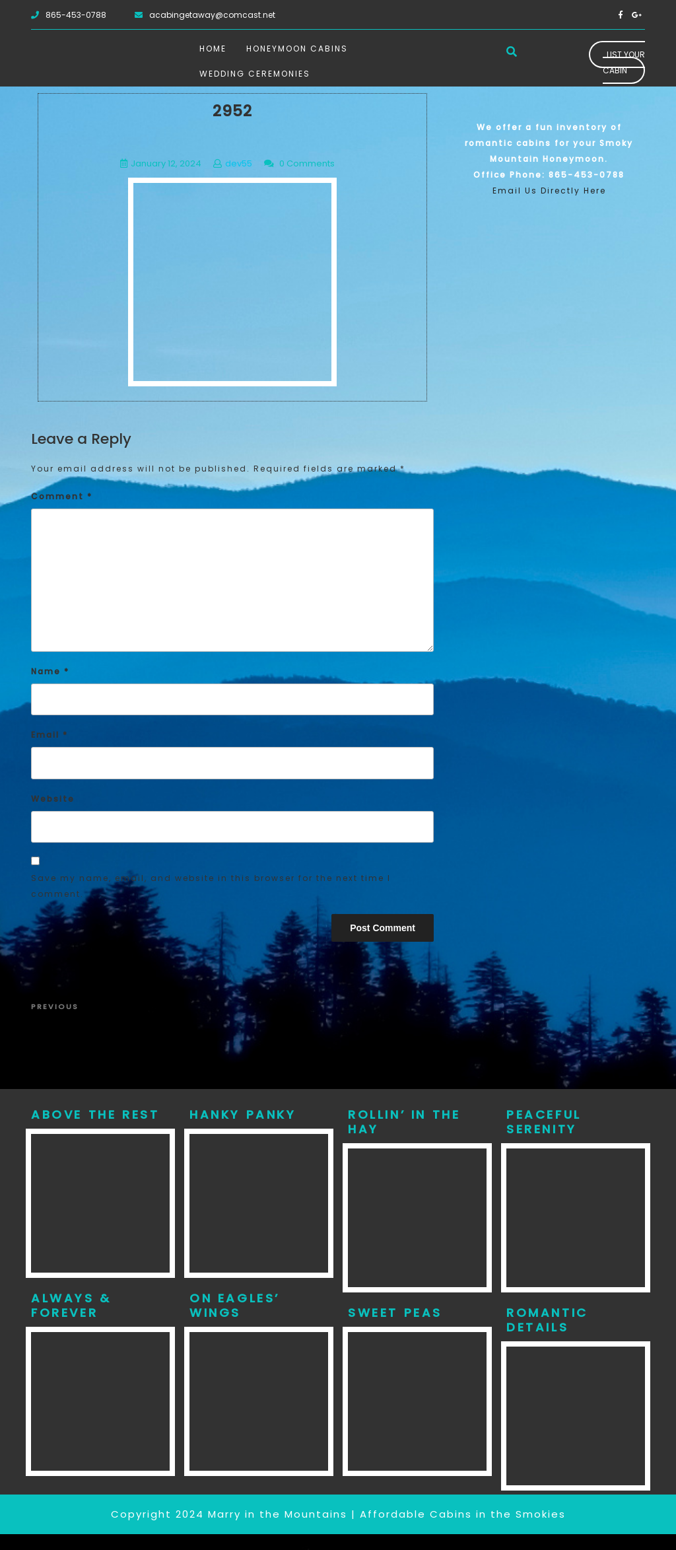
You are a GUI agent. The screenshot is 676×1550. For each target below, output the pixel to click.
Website (53, 798)
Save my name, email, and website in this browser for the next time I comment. (211, 885)
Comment (61, 496)
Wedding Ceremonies (254, 73)
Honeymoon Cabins (297, 48)
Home (212, 48)
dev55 (238, 163)
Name (50, 671)
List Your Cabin (624, 62)
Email (49, 734)
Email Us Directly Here (549, 190)
